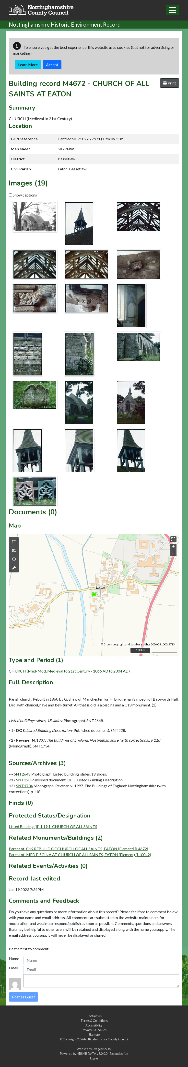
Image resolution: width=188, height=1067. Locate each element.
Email (13, 967)
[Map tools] (14, 567)
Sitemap (94, 1034)
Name (14, 958)
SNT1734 (24, 785)
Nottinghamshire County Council (106, 1039)
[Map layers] (14, 542)
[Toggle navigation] (172, 10)
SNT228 (23, 779)
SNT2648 (22, 774)
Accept (52, 64)
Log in (94, 1058)
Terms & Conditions (94, 1021)
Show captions (23, 195)
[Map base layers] (14, 550)
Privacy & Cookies (94, 1030)
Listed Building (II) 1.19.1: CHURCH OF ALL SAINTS (53, 826)
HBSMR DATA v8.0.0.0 (92, 1054)
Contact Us (94, 1016)
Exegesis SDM (102, 1049)
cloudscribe (120, 1054)
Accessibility (94, 1025)
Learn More (28, 64)
